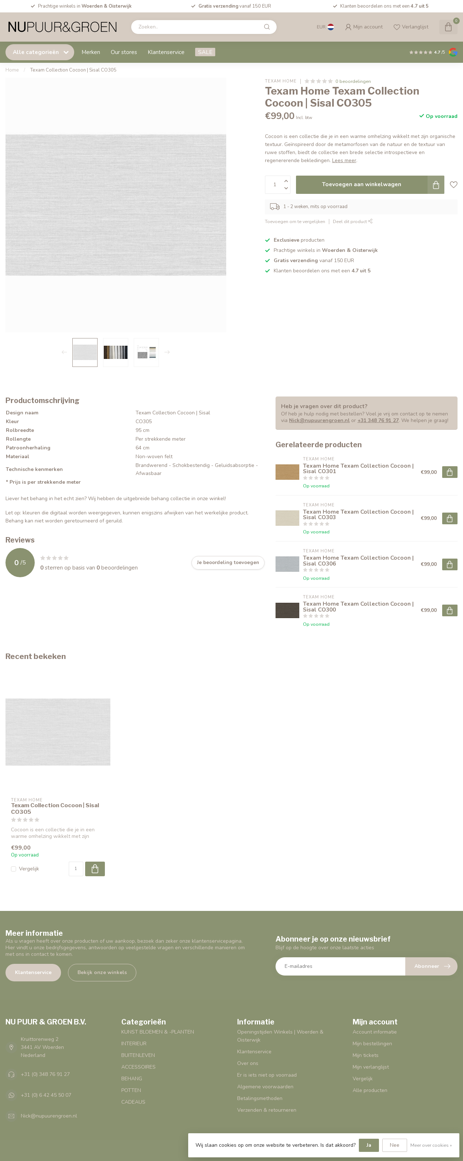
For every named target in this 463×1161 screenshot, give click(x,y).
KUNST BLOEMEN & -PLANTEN (157, 1031)
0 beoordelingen (353, 81)
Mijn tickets (366, 1055)
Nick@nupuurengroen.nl (319, 420)
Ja (369, 1145)
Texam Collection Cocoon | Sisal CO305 (73, 70)
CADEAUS (133, 1102)
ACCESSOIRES (138, 1067)
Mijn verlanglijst (371, 1067)
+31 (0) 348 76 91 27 (45, 1074)
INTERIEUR (134, 1043)
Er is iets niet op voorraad (267, 1075)
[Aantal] (76, 869)
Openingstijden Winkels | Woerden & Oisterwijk (280, 1035)
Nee (394, 1145)
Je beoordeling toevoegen (228, 562)
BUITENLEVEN (138, 1055)
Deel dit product (353, 221)
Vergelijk (29, 868)
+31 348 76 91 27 (378, 420)
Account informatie (375, 1031)
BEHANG (131, 1078)
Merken (90, 52)
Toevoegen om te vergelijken (295, 221)
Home (12, 70)
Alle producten (370, 1090)
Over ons (247, 1063)
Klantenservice (166, 52)
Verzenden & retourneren (266, 1110)
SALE (205, 52)
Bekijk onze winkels (102, 972)
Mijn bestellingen (372, 1043)
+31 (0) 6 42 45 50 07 (46, 1095)
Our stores (124, 52)
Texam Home (281, 81)
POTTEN (131, 1090)
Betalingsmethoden (259, 1098)
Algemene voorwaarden (265, 1086)
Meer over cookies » (431, 1145)
